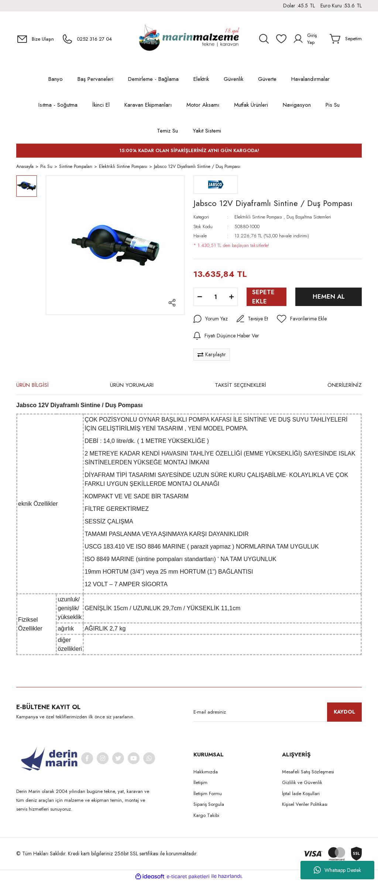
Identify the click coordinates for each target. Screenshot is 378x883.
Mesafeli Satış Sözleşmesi (308, 772)
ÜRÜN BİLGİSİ (32, 386)
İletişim (200, 783)
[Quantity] (216, 298)
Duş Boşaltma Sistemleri (308, 217)
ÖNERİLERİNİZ (344, 386)
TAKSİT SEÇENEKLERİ (240, 386)
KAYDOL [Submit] (344, 713)
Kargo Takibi (206, 816)
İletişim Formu (207, 794)
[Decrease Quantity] (200, 298)
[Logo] (189, 39)
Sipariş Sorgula (208, 805)
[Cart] (346, 38)
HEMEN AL (329, 297)
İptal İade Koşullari (301, 794)
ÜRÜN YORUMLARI (132, 386)
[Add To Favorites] (302, 320)
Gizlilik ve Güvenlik (302, 783)
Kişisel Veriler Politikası (304, 805)
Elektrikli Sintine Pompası (258, 217)
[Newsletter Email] (277, 712)
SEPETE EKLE (263, 298)
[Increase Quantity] (231, 298)
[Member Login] (308, 38)
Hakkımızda (205, 772)
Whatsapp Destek (337, 870)
